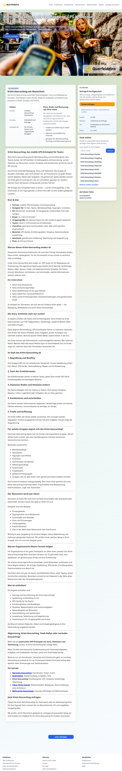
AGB (83, 766)
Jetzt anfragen (61, 737)
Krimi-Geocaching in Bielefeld (91, 173)
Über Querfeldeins (49, 769)
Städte (101, 5)
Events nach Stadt (49, 760)
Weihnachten (92, 5)
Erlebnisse (58, 5)
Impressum (86, 760)
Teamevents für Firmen (11, 763)
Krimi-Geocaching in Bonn (90, 181)
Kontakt (45, 766)
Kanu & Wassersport (10, 766)
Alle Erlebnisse (8, 760)
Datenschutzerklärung (90, 763)
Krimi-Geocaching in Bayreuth (91, 166)
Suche (44, 763)
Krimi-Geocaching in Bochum (91, 177)
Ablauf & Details (85, 198)
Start (51, 5)
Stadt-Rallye (17, 676)
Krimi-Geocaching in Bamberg (91, 162)
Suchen (110, 151)
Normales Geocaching (22, 673)
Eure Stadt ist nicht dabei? (90, 147)
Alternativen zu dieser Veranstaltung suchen (95, 111)
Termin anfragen (11, 36)
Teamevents (69, 5)
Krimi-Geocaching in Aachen (90, 154)
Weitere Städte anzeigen (89, 185)
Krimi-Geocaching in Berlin (90, 169)
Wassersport (80, 5)
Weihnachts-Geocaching (22, 691)
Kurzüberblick (85, 196)
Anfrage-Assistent (112, 5)
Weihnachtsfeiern (9, 769)
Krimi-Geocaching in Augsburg (91, 158)
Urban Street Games (21, 685)
